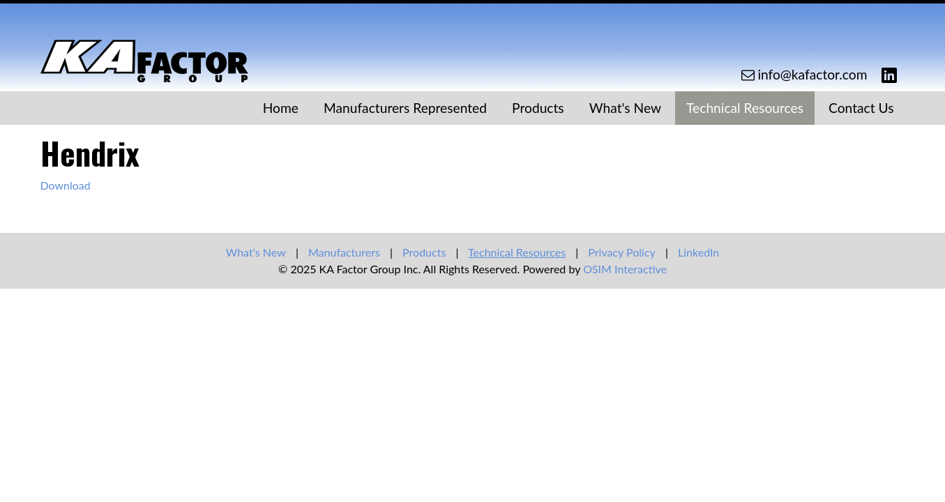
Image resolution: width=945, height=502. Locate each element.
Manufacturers (344, 252)
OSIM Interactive (625, 268)
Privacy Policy (622, 252)
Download (65, 185)
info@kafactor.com (812, 74)
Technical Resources (744, 108)
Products (538, 108)
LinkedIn (698, 252)
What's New (625, 108)
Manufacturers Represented (405, 108)
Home (280, 108)
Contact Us (861, 108)
